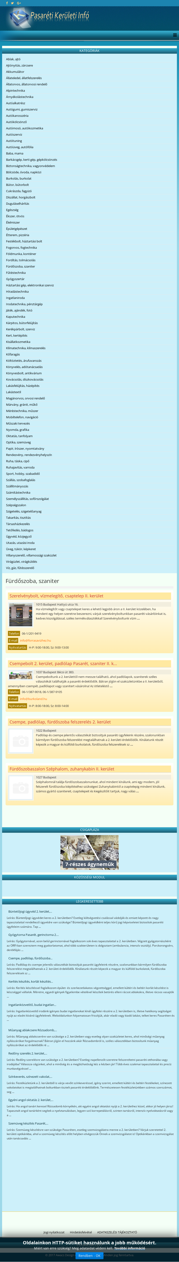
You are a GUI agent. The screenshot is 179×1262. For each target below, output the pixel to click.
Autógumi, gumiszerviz (22, 109)
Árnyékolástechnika (19, 97)
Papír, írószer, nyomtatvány (25, 448)
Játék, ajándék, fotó (19, 310)
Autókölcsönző (16, 122)
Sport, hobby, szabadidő (23, 474)
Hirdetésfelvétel (81, 1232)
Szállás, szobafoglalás (20, 480)
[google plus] (19, 3)
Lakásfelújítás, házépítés (22, 386)
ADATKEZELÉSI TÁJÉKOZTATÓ (117, 1232)
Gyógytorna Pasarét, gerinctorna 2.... (33, 935)
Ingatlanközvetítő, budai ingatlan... (32, 1005)
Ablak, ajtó (13, 59)
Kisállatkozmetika (18, 342)
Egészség (12, 210)
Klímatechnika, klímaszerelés (25, 348)
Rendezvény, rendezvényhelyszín (29, 455)
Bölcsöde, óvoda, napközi (23, 172)
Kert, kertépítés (16, 335)
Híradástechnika (17, 291)
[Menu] (174, 35)
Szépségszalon (16, 505)
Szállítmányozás (17, 486)
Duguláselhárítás (17, 203)
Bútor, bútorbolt (17, 185)
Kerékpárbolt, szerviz (20, 329)
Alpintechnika (15, 90)
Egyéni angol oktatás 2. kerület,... (30, 1100)
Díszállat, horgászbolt (20, 197)
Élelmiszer (13, 222)
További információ (129, 1248)
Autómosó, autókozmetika (24, 128)
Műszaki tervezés (18, 423)
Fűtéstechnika (16, 273)
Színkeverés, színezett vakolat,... (30, 1077)
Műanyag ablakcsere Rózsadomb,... (32, 1030)
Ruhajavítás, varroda (20, 467)
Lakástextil (13, 392)
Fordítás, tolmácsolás (20, 260)
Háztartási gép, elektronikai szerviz (30, 285)
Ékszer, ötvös (15, 216)
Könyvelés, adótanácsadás (24, 367)
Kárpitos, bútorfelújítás (22, 323)
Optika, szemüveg (18, 442)
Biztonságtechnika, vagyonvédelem (30, 166)
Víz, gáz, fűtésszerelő (20, 568)
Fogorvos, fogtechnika (21, 247)
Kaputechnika (15, 317)
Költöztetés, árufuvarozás (23, 360)
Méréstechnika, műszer (22, 411)
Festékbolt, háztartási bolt (24, 241)
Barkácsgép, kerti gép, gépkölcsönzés (31, 159)
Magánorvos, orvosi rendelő (25, 398)
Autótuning (14, 141)
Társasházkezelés (18, 524)
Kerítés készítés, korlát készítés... (30, 981)
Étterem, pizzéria (17, 235)
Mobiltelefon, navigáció (22, 417)
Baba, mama (14, 153)
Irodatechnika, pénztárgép (24, 304)
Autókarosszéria (17, 116)
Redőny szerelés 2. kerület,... (27, 1053)
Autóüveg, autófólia (19, 147)
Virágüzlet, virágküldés (21, 561)
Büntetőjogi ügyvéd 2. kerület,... (30, 911)
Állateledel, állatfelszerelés (24, 78)
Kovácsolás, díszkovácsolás (24, 379)
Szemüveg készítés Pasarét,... (28, 1123)
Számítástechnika (18, 492)
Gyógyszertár (15, 279)
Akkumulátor (15, 72)
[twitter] (12, 3)
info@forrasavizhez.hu (35, 640)
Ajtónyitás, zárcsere (19, 65)
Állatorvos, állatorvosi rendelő (26, 84)
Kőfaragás (13, 354)
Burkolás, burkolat (18, 178)
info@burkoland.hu (33, 699)
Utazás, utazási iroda (20, 543)
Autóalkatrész (15, 103)
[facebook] (7, 3)
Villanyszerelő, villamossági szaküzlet (31, 555)
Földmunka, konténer (21, 254)
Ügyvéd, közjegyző (19, 536)
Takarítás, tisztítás (18, 518)
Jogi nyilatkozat (54, 1232)
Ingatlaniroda (15, 298)
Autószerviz (14, 134)
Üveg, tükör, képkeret (21, 549)
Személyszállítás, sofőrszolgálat (27, 499)
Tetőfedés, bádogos (19, 530)
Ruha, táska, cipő (17, 461)
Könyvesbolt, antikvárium (24, 373)
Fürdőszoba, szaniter (20, 266)
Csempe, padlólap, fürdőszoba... (30, 958)
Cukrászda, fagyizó (19, 191)
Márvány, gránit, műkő (22, 404)
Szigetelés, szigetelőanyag (23, 511)
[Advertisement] (89, 1176)
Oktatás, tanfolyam (19, 436)
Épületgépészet (16, 229)
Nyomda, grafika (17, 430)
